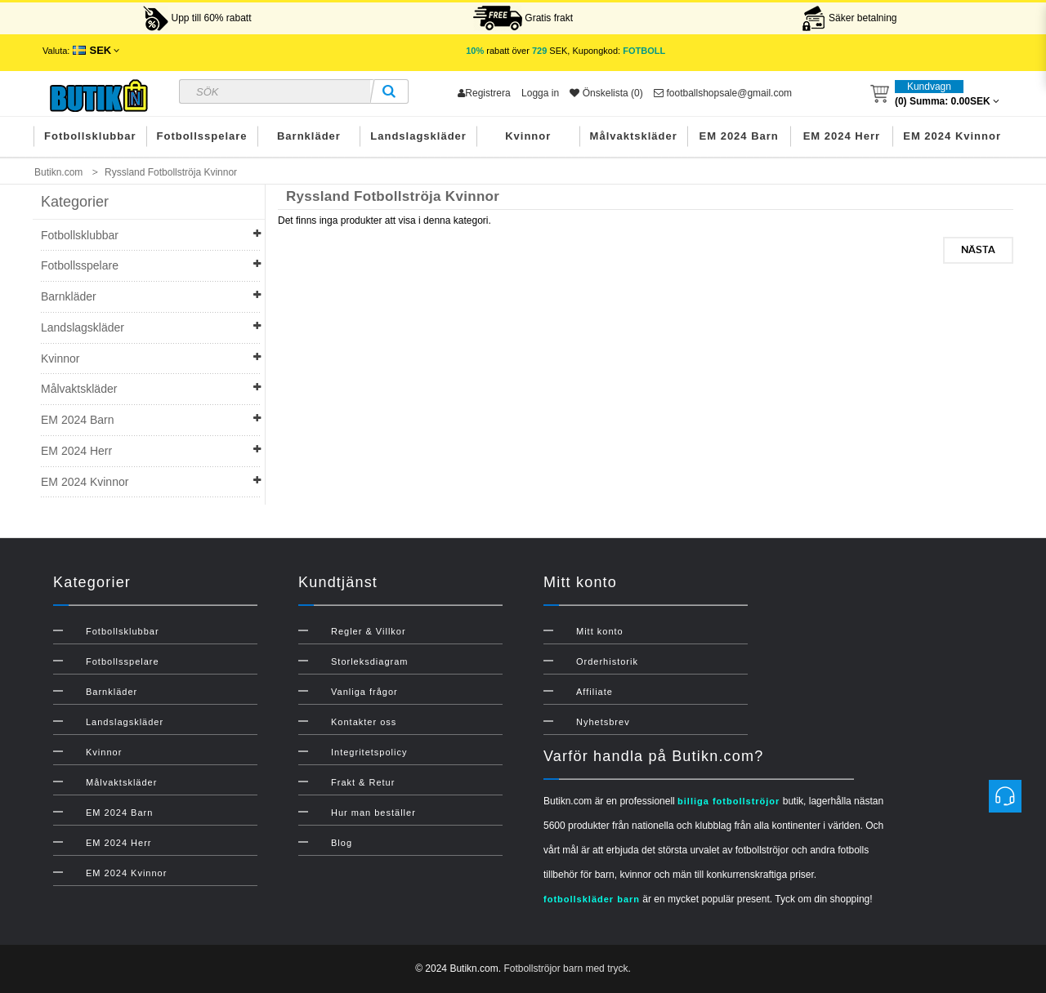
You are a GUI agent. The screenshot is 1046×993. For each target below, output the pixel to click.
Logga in (540, 93)
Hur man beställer (373, 812)
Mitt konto (600, 631)
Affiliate (594, 692)
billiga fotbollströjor (728, 801)
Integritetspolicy (369, 752)
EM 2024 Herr (841, 136)
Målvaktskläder (633, 136)
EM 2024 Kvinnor (952, 136)
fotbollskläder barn (591, 899)
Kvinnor (528, 136)
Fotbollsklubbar (90, 136)
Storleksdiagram (369, 661)
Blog (341, 843)
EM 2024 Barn (739, 136)
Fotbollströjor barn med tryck (565, 968)
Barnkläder (309, 136)
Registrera (484, 93)
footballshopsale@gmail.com (723, 93)
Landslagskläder (418, 136)
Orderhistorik (607, 661)
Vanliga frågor (364, 692)
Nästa (978, 249)
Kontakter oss (363, 722)
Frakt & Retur (363, 782)
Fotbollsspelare (202, 136)
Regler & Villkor (368, 631)
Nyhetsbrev (603, 722)
